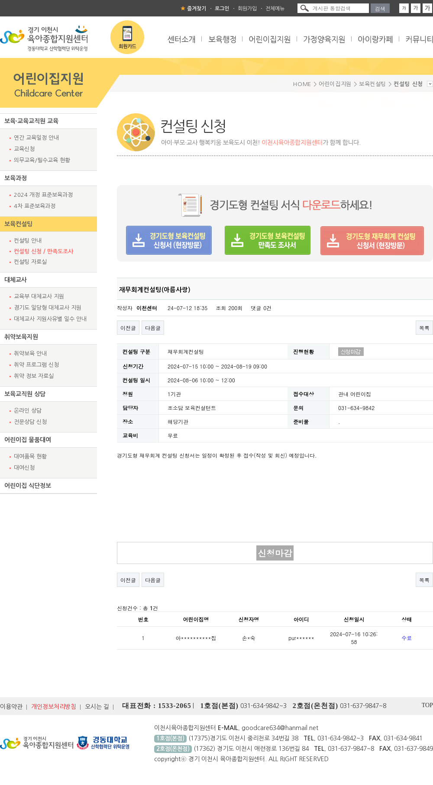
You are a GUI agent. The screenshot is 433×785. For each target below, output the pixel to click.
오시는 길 (97, 707)
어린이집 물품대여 (27, 440)
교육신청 (24, 149)
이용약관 (11, 707)
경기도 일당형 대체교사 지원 (47, 308)
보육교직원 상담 (24, 394)
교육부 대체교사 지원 (39, 296)
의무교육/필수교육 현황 (42, 160)
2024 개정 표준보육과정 (43, 195)
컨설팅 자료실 (30, 262)
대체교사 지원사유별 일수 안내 (50, 319)
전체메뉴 (274, 8)
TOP (427, 705)
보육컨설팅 (18, 224)
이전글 (128, 327)
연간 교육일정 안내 (36, 138)
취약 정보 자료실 (34, 376)
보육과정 (15, 178)
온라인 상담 (28, 410)
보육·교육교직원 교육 (31, 121)
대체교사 (15, 280)
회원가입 (247, 8)
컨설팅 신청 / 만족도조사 (43, 251)
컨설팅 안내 (28, 241)
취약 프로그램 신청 (36, 365)
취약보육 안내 (30, 353)
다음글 (153, 327)
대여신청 (24, 468)
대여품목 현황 (30, 456)
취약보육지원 (21, 337)
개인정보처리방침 (53, 707)
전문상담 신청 (30, 422)
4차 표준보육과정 (34, 206)
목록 (424, 327)
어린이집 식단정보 (27, 486)
